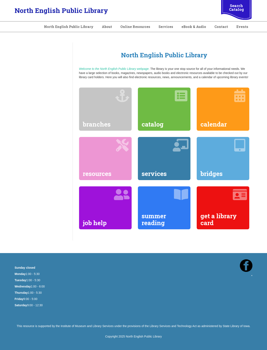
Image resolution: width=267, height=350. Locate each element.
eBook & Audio (193, 26)
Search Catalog (236, 7)
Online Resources (135, 26)
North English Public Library (61, 10)
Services (166, 26)
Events (242, 26)
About (107, 26)
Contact (221, 26)
